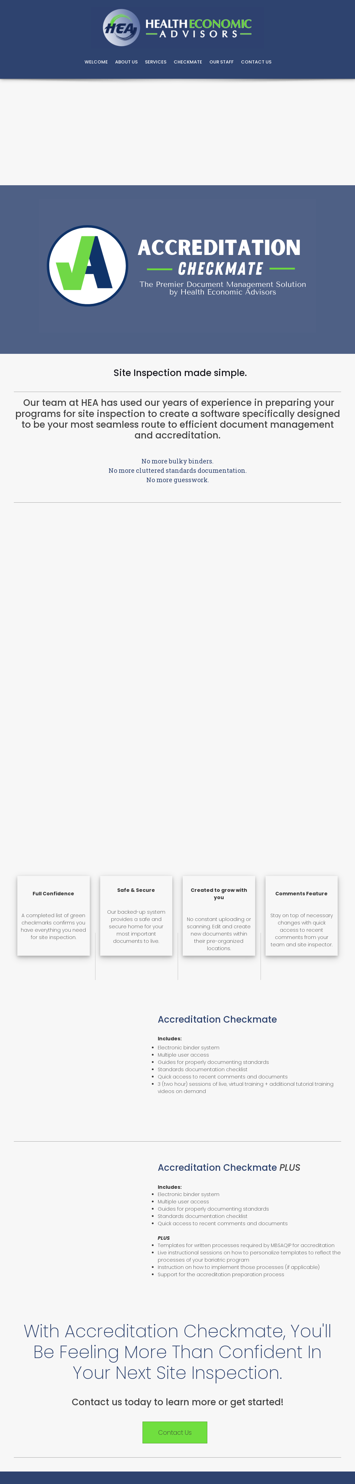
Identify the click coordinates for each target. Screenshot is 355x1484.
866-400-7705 (180, 1177)
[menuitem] (96, 63)
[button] (32, 1307)
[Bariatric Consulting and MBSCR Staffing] (177, 28)
